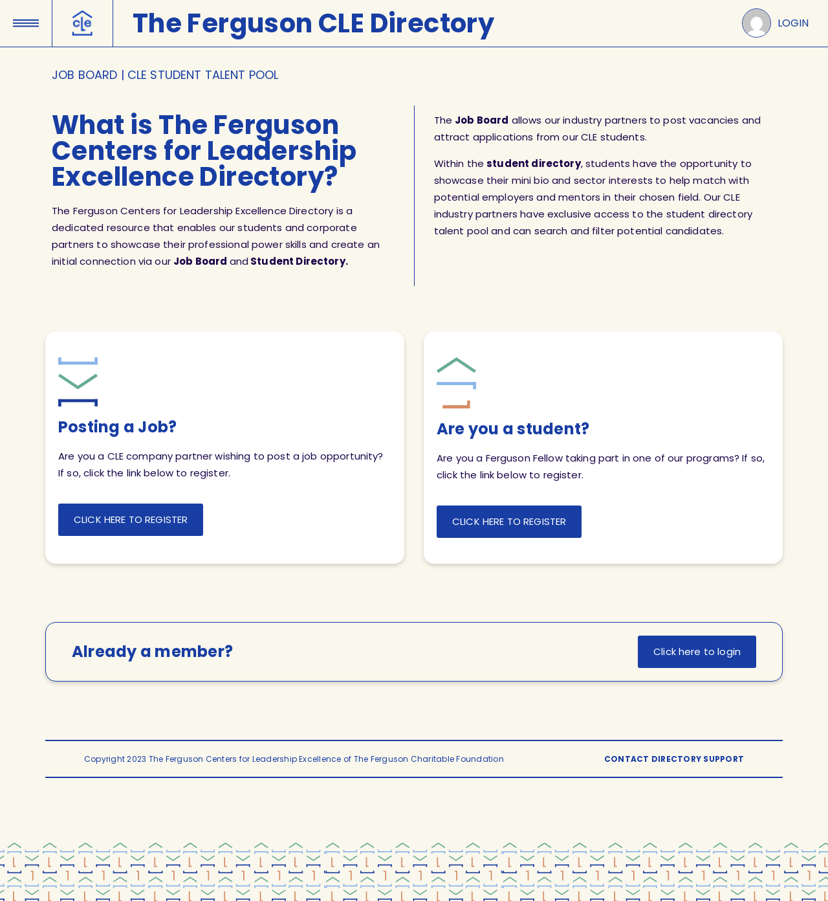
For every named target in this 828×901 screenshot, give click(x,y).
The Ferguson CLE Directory (313, 23)
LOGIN (793, 23)
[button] (25, 19)
